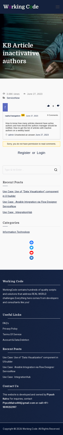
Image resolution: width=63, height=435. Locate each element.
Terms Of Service (12, 334)
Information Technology (16, 231)
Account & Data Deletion (16, 340)
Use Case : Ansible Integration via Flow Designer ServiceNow (30, 204)
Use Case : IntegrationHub (17, 212)
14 (23, 115)
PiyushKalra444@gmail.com (19, 403)
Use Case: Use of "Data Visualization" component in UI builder (31, 194)
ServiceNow (13, 98)
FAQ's (6, 323)
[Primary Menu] (57, 7)
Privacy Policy (10, 328)
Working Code (30, 428)
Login (41, 153)
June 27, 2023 (42, 135)
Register (24, 153)
